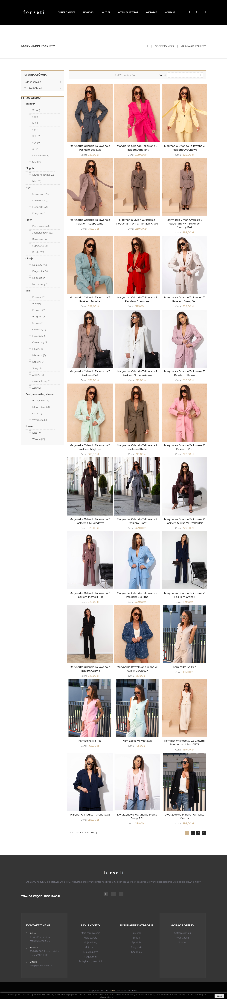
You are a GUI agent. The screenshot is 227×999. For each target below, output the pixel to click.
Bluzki (136, 937)
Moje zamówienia (90, 933)
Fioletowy (39, 336)
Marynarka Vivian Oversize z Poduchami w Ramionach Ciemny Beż (184, 223)
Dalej (204, 832)
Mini (36, 181)
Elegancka (40, 271)
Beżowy (38, 297)
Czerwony (39, 329)
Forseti (112, 990)
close (219, 996)
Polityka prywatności (90, 961)
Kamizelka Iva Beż (184, 667)
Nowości (182, 942)
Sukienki (136, 933)
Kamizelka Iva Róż (89, 740)
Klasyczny (39, 213)
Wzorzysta (39, 420)
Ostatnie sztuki (182, 933)
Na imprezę (40, 284)
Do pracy (39, 265)
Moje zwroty (90, 937)
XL (35, 149)
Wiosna (38, 439)
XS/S (36, 136)
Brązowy (38, 310)
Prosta (38, 252)
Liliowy (37, 349)
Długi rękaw (41, 407)
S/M (36, 162)
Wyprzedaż (182, 937)
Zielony (38, 374)
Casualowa (40, 194)
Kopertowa (40, 245)
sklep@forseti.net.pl (41, 965)
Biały (36, 303)
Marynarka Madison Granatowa (90, 814)
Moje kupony (90, 952)
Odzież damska (32, 82)
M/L (36, 142)
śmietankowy (41, 381)
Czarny (37, 323)
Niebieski (39, 355)
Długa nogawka (43, 174)
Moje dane (90, 947)
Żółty (36, 387)
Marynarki (136, 947)
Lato (36, 432)
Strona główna (35, 75)
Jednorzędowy (42, 232)
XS (36, 110)
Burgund (39, 316)
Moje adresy (90, 942)
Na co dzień (40, 277)
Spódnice (136, 952)
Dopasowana (41, 226)
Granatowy (39, 342)
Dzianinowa (40, 200)
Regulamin (90, 956)
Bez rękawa (40, 400)
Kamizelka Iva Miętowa (137, 740)
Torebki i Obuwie (33, 88)
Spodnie (136, 942)
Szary (37, 368)
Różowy (38, 361)
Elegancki (40, 207)
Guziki (37, 413)
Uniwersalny (40, 155)
